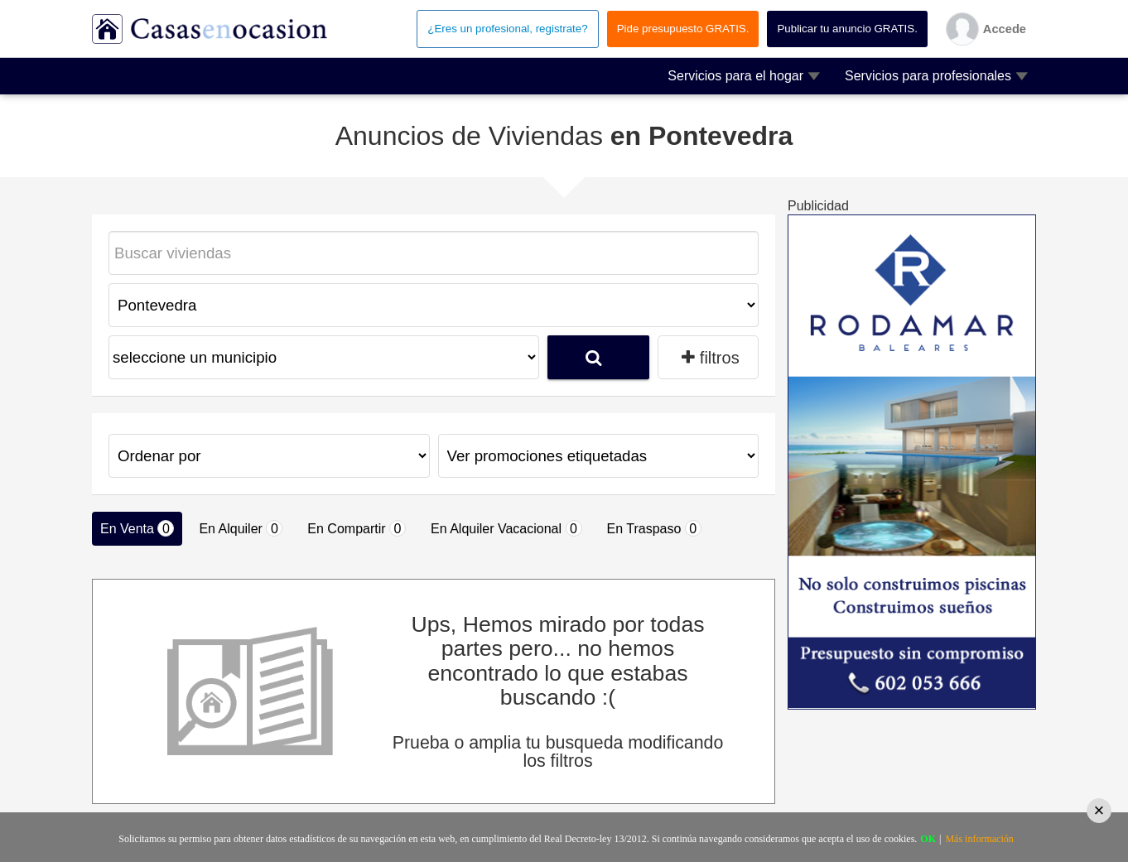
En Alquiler (240, 528)
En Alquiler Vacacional (506, 528)
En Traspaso (654, 528)
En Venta (137, 528)
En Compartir (356, 528)
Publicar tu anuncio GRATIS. (847, 28)
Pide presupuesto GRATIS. (683, 28)
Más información (979, 839)
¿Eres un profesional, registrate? (507, 28)
